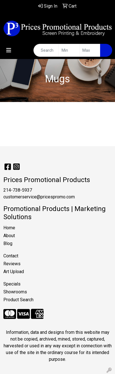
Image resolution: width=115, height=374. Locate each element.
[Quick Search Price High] (89, 50)
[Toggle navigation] (9, 50)
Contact (10, 256)
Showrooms (15, 291)
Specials (12, 284)
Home (9, 227)
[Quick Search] (46, 50)
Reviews (12, 263)
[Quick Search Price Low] (69, 50)
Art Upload (13, 271)
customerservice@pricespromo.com (39, 197)
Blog (7, 243)
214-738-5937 (17, 190)
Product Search (18, 299)
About (9, 235)
